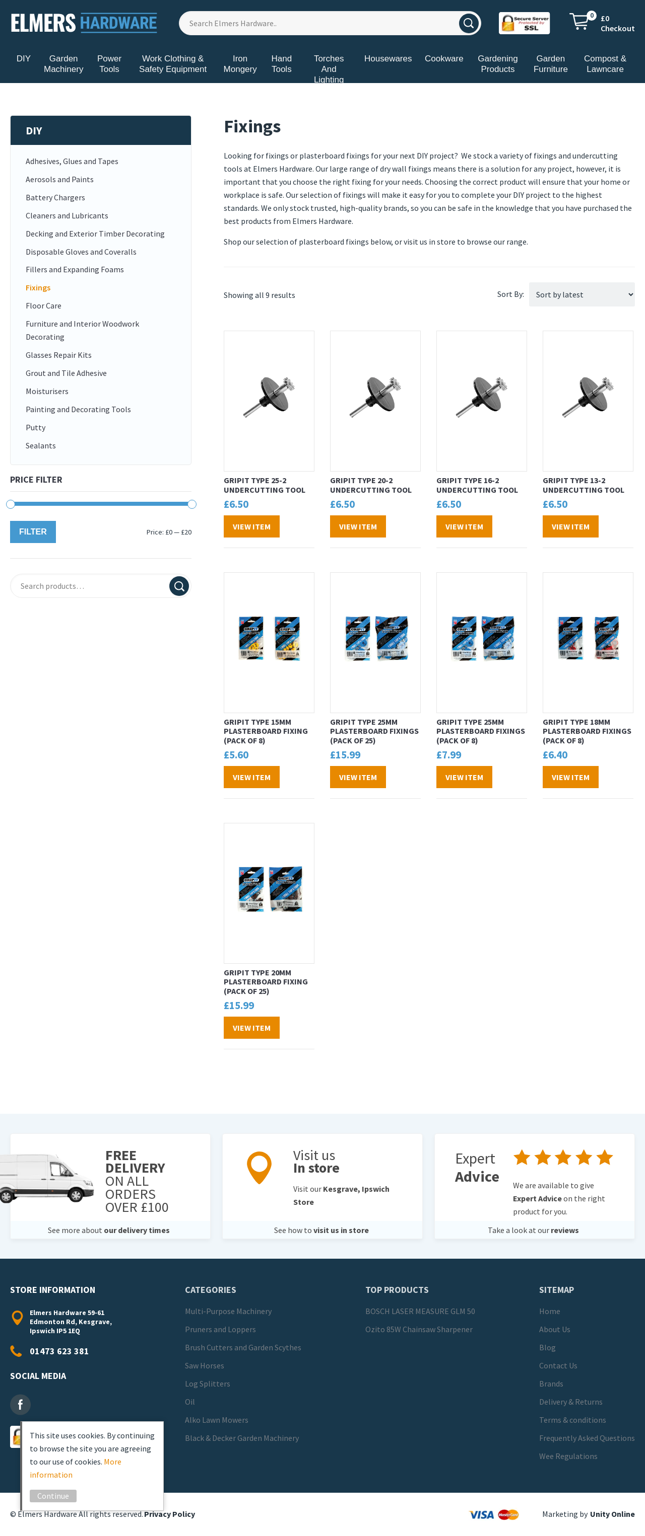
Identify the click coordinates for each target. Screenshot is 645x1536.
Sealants (41, 445)
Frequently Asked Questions (587, 1438)
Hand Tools (281, 64)
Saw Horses (204, 1365)
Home (549, 1311)
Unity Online (612, 1514)
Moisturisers (47, 391)
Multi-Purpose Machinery (228, 1311)
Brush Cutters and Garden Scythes (243, 1347)
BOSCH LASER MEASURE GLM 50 (420, 1311)
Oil (190, 1402)
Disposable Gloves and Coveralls (81, 252)
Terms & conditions (572, 1420)
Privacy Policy (169, 1514)
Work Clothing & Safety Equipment (173, 64)
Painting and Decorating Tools (78, 409)
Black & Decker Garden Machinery (242, 1438)
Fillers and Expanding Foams (75, 269)
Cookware (444, 58)
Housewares (388, 58)
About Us (554, 1329)
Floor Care (43, 305)
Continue (58, 1496)
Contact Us (558, 1365)
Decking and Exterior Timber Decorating (95, 233)
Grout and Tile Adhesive (66, 373)
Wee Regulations (568, 1456)
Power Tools (109, 64)
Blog (547, 1347)
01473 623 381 (59, 1351)
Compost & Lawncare (605, 64)
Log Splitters (207, 1383)
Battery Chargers (55, 197)
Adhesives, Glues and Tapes (72, 161)
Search (179, 586)
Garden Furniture (551, 64)
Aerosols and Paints (60, 179)
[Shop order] (582, 294)
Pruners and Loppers (220, 1329)
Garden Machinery (63, 64)
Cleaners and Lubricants (67, 215)
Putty (35, 427)
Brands (551, 1383)
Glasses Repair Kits (59, 355)
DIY (24, 58)
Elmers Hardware (85, 23)
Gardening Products (498, 64)
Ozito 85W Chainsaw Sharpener (419, 1329)
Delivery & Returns (571, 1402)
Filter (33, 531)
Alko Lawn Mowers (216, 1420)
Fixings (38, 287)
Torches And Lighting (329, 69)
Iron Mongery (240, 64)
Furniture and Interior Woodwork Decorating (82, 330)
